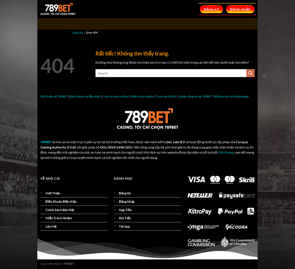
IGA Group (225, 152)
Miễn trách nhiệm (141, 96)
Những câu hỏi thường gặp (231, 96)
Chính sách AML (165, 96)
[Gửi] (250, 73)
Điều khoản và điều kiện (85, 96)
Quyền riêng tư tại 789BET (195, 96)
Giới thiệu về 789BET (54, 96)
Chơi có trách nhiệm (115, 96)
